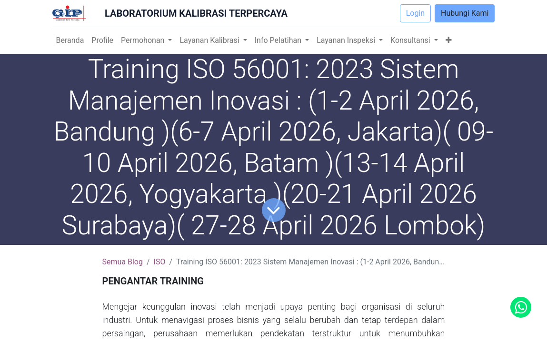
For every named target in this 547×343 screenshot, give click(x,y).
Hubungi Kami (464, 13)
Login (415, 13)
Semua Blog (122, 261)
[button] (449, 40)
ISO (160, 261)
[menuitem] (70, 40)
